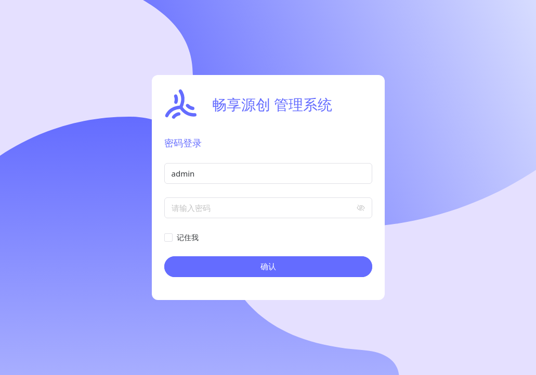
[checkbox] (183, 237)
